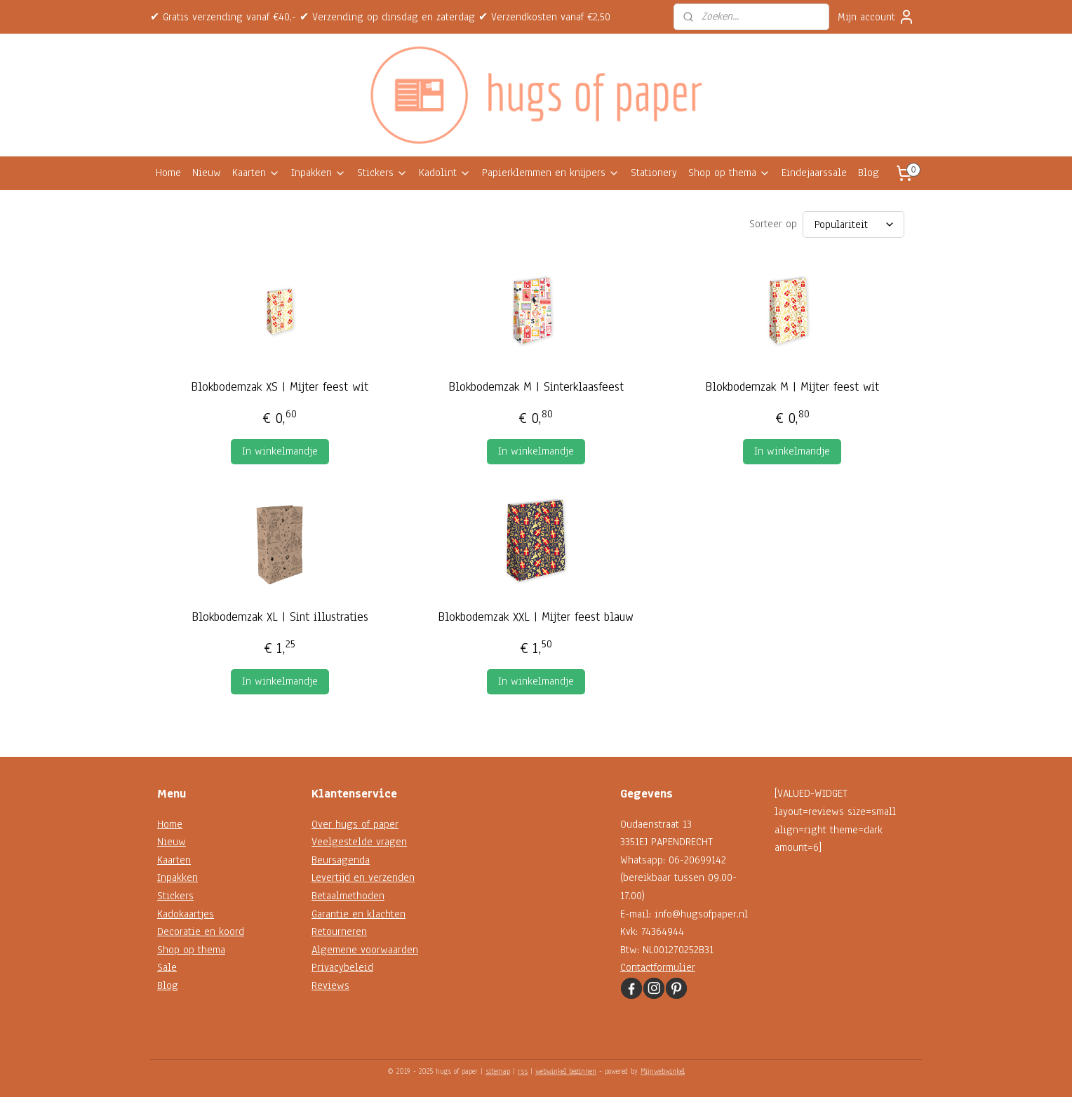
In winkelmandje (280, 451)
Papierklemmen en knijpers (550, 173)
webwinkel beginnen (565, 1071)
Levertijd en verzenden (363, 877)
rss (523, 1071)
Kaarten (256, 173)
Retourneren (339, 931)
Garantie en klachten (358, 914)
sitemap (497, 1071)
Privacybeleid (342, 967)
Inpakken (318, 173)
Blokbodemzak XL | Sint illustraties (280, 617)
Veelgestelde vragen (359, 842)
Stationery (654, 173)
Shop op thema (729, 173)
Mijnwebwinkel (663, 1071)
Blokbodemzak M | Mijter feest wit (792, 387)
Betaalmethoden (347, 896)
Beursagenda (340, 860)
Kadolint (445, 173)
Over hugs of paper (354, 824)
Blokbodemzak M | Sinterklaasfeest (536, 387)
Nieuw (206, 173)
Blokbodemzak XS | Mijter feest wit (279, 387)
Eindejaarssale (814, 173)
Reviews (330, 985)
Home (168, 173)
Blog (868, 173)
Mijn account (876, 16)
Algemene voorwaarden (364, 950)
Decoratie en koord (200, 931)
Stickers (382, 173)
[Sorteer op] (853, 224)
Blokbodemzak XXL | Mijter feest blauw (536, 617)
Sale (167, 967)
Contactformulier (657, 967)
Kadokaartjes (185, 914)
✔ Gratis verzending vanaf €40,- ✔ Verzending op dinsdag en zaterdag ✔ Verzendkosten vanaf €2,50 (380, 17)
